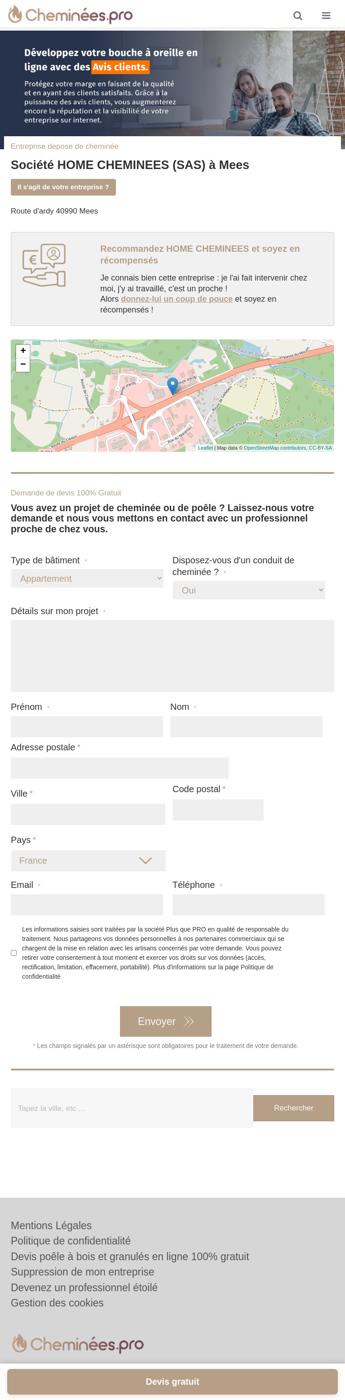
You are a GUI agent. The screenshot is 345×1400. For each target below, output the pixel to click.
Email (25, 885)
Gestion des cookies (57, 1303)
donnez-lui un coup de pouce (177, 298)
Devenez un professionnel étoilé (84, 1287)
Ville (19, 793)
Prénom (30, 707)
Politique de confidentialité (71, 1241)
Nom (183, 707)
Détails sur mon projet (58, 611)
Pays (21, 840)
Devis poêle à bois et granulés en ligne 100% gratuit (130, 1256)
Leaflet (205, 447)
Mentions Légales (51, 1225)
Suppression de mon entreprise (83, 1272)
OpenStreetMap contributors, (276, 447)
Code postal (196, 789)
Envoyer (157, 1021)
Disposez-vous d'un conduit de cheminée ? (233, 566)
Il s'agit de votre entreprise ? (63, 187)
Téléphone (197, 885)
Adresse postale (43, 747)
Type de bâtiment (49, 560)
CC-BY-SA (320, 447)
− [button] (23, 365)
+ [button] (23, 351)
